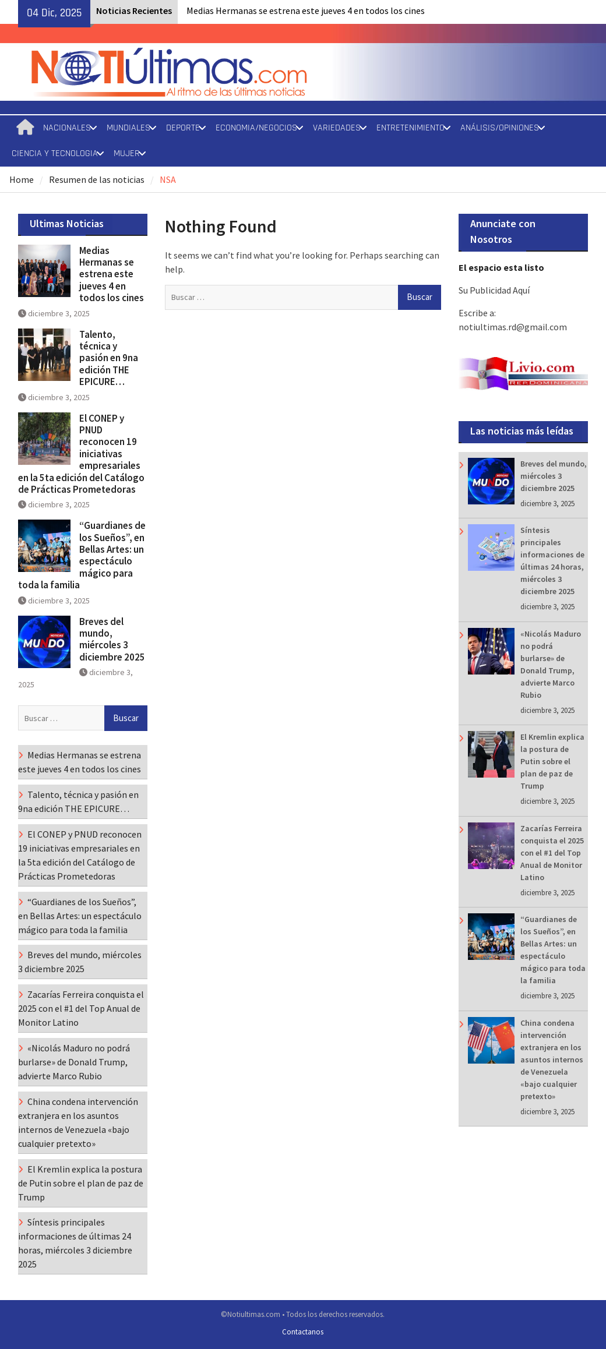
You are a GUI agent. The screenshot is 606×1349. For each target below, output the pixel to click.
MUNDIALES (128, 128)
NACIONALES (67, 128)
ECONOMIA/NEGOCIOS (256, 128)
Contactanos (302, 1332)
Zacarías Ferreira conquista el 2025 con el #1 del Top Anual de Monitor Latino (552, 852)
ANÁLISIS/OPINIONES (499, 128)
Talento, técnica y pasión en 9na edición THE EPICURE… (108, 358)
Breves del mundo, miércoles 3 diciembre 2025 (553, 475)
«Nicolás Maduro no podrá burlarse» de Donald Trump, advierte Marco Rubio (74, 1062)
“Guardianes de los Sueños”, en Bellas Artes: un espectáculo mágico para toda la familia (82, 555)
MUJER (127, 153)
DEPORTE (183, 128)
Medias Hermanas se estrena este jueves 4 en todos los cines (305, 10)
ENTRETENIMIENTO (410, 128)
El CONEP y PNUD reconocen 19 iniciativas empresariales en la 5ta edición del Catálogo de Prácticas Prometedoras (81, 454)
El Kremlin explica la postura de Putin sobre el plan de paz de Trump (552, 761)
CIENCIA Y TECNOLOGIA (55, 153)
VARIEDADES (337, 128)
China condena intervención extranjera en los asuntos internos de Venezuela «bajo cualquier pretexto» (551, 1059)
